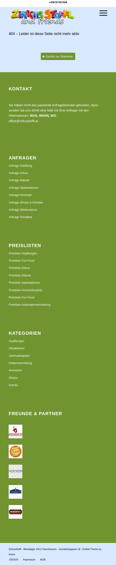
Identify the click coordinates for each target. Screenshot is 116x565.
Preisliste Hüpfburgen (23, 253)
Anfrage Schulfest (20, 217)
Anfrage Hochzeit (20, 195)
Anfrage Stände (19, 180)
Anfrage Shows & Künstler (26, 202)
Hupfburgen (16, 341)
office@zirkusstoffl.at (23, 121)
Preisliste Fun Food (21, 260)
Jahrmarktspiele (19, 355)
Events (13, 385)
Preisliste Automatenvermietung (29, 304)
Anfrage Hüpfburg (20, 165)
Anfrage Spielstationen (24, 187)
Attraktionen (16, 348)
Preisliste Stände (20, 275)
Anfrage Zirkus (18, 173)
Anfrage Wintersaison (23, 209)
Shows (13, 377)
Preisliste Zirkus (19, 268)
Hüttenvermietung (20, 363)
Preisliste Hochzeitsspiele (25, 290)
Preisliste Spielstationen (24, 282)
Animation (15, 370)
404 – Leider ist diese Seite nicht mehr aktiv (44, 34)
